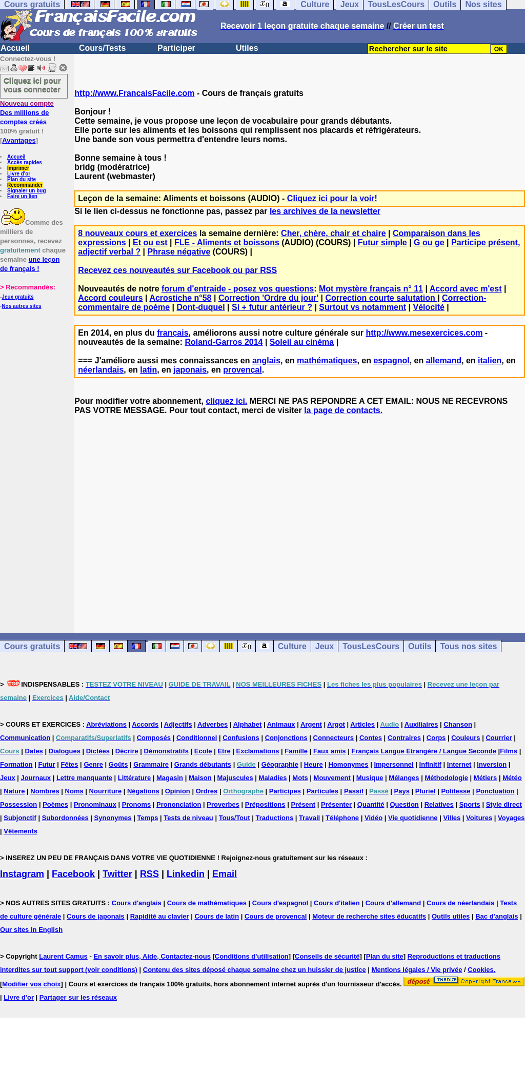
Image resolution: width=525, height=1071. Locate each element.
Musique (369, 778)
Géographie (279, 764)
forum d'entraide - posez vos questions (237, 288)
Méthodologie (446, 778)
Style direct (504, 804)
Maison (200, 778)
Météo (512, 778)
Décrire (126, 751)
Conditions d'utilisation (252, 956)
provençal (242, 369)
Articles (362, 724)
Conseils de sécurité (327, 956)
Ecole (203, 751)
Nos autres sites (21, 306)
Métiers (485, 778)
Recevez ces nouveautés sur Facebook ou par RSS (177, 270)
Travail (309, 818)
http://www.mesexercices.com (424, 332)
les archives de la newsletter (325, 211)
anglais (266, 360)
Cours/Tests (102, 48)
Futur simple (382, 242)
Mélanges (404, 778)
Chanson (457, 724)
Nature (14, 791)
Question (404, 804)
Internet (459, 764)
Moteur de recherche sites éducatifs (369, 916)
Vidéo (373, 818)
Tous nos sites (468, 646)
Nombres (44, 791)
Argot (336, 724)
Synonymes (113, 818)
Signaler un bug (26, 190)
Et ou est (150, 242)
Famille (296, 751)
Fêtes (69, 764)
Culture (292, 646)
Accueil (15, 48)
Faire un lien (22, 196)
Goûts (118, 764)
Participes (285, 791)
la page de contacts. (343, 410)
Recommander (25, 185)
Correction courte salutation (381, 298)
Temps (147, 818)
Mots (300, 778)
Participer (176, 48)
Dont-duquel (200, 307)
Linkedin (186, 874)
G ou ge (429, 242)
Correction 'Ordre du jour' (268, 298)
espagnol (391, 360)
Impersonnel (393, 764)
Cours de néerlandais (460, 903)
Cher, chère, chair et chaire (333, 233)
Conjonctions (286, 738)
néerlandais (101, 369)
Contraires (404, 738)
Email (224, 874)
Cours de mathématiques (207, 903)
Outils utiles (451, 916)
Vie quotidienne (413, 818)
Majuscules (235, 778)
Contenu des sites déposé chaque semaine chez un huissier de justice (254, 969)
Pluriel (425, 791)
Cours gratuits (32, 646)
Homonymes (349, 764)
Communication (25, 738)
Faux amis (329, 751)
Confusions (241, 738)
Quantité (371, 804)
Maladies (273, 778)
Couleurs (465, 738)
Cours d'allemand (393, 903)
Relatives (439, 804)
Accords (145, 724)
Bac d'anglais (496, 916)
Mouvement (332, 778)
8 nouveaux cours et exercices (137, 233)
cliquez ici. (226, 401)
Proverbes (223, 804)
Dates (34, 751)
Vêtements (20, 831)
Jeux (324, 646)
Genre (93, 764)
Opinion (177, 791)
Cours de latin (216, 916)
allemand (443, 360)
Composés (154, 738)
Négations (143, 791)
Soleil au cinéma (302, 342)
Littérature (134, 778)
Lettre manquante (84, 778)
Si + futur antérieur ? (272, 307)
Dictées (98, 751)
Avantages (18, 140)
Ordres (207, 791)
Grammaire (151, 764)
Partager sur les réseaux (78, 997)
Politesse (455, 791)
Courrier (499, 738)
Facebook (73, 874)
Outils (419, 646)
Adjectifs (178, 724)
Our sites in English (31, 929)
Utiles (247, 48)
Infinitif (430, 764)
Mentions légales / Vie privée (417, 969)
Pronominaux (95, 804)
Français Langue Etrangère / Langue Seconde (423, 751)
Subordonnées (65, 818)
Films (508, 751)
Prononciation (178, 804)
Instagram (22, 874)
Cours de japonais (96, 916)
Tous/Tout (234, 818)
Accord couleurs (110, 298)
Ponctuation (495, 791)
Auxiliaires (421, 724)
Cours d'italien (337, 903)
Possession (18, 804)
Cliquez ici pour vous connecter (32, 84)
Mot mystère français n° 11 (371, 288)
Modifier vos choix (31, 984)
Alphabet (247, 724)
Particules (322, 791)
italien (489, 360)
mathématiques (327, 360)
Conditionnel (196, 738)
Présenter (336, 804)
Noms (74, 791)
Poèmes (55, 804)
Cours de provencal (276, 916)
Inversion (492, 764)
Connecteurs (333, 738)
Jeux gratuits (17, 297)
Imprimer (18, 168)
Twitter (117, 874)
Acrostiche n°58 (180, 298)
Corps (436, 738)
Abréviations (106, 724)
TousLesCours (370, 646)
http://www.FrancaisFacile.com (134, 93)
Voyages (511, 818)
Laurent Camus (63, 956)
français (172, 332)
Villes (451, 818)
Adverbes (212, 724)
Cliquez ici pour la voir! (332, 198)
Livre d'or (18, 174)
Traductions (274, 818)
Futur (46, 764)
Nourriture (105, 791)
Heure (313, 764)
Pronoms (136, 804)
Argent (311, 724)
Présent (303, 804)
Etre (223, 751)
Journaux (36, 778)
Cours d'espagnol (280, 903)
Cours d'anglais (136, 903)
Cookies (481, 969)
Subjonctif (20, 818)
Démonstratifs (166, 751)
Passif (354, 791)
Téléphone (342, 818)
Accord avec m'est (466, 288)
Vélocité (429, 307)
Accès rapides (24, 162)
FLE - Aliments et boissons (226, 242)
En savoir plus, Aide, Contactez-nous (152, 956)
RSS (149, 874)
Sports (469, 804)
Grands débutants (202, 764)
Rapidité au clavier (159, 916)
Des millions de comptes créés (27, 113)
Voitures (479, 818)
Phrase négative (179, 251)
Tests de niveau (188, 818)
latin (148, 369)
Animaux (281, 724)
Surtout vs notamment (362, 307)
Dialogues (64, 751)
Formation (16, 764)
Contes (370, 738)
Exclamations (257, 751)
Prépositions (265, 804)
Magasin (169, 778)
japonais (190, 369)
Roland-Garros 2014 (223, 342)
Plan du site (21, 179)
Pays (402, 791)
